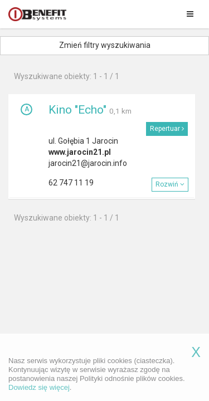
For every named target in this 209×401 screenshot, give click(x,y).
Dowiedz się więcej (39, 394)
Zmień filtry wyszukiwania (104, 45)
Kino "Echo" (77, 109)
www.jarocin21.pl (79, 152)
